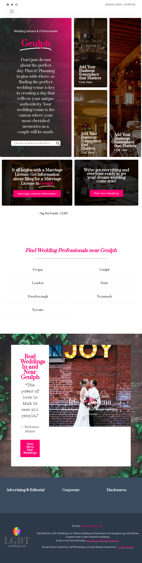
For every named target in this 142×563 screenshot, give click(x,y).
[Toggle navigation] (12, 11)
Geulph (104, 270)
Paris (104, 283)
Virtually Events (126, 547)
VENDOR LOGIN (113, 4)
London (37, 283)
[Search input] (34, 143)
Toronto (38, 310)
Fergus (38, 270)
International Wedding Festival (102, 540)
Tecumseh (104, 297)
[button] (37, 193)
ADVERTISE (129, 4)
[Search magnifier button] (57, 143)
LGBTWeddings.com (92, 526)
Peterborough (38, 297)
